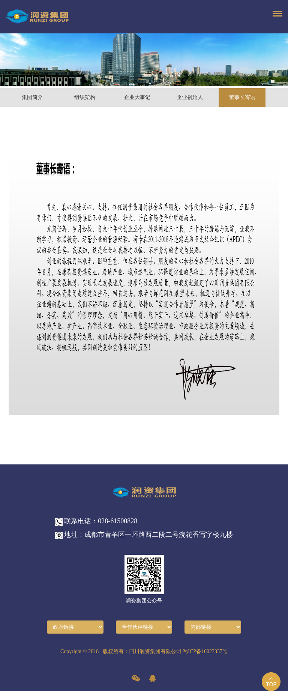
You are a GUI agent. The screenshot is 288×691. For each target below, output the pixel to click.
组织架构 (84, 97)
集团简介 (32, 97)
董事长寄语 (242, 97)
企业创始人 (190, 97)
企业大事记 (137, 97)
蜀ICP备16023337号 (205, 651)
